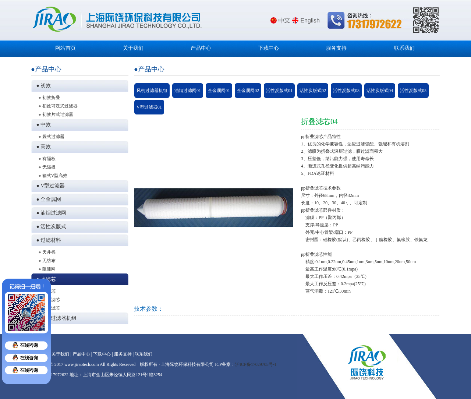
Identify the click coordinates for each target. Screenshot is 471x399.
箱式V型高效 (55, 175)
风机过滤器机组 (152, 90)
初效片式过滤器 (57, 114)
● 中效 (42, 124)
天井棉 (49, 252)
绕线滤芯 (51, 299)
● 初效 (42, 85)
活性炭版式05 (413, 90)
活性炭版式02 (313, 90)
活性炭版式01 (279, 90)
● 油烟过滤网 (50, 213)
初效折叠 (51, 97)
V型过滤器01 (149, 107)
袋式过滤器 (53, 136)
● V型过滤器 (49, 185)
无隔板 (49, 167)
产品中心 (201, 48)
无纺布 (49, 260)
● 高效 (42, 146)
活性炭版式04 (379, 90)
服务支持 (336, 48)
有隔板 (49, 158)
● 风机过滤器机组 (55, 318)
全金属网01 (219, 90)
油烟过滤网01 (187, 90)
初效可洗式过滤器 (60, 106)
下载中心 (268, 48)
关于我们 (133, 48)
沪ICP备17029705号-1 (256, 364)
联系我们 (404, 48)
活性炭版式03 (346, 90)
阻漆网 (49, 269)
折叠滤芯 (51, 308)
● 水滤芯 (45, 279)
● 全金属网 (47, 199)
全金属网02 (248, 90)
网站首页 (65, 48)
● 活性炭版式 (50, 226)
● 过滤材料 (47, 240)
